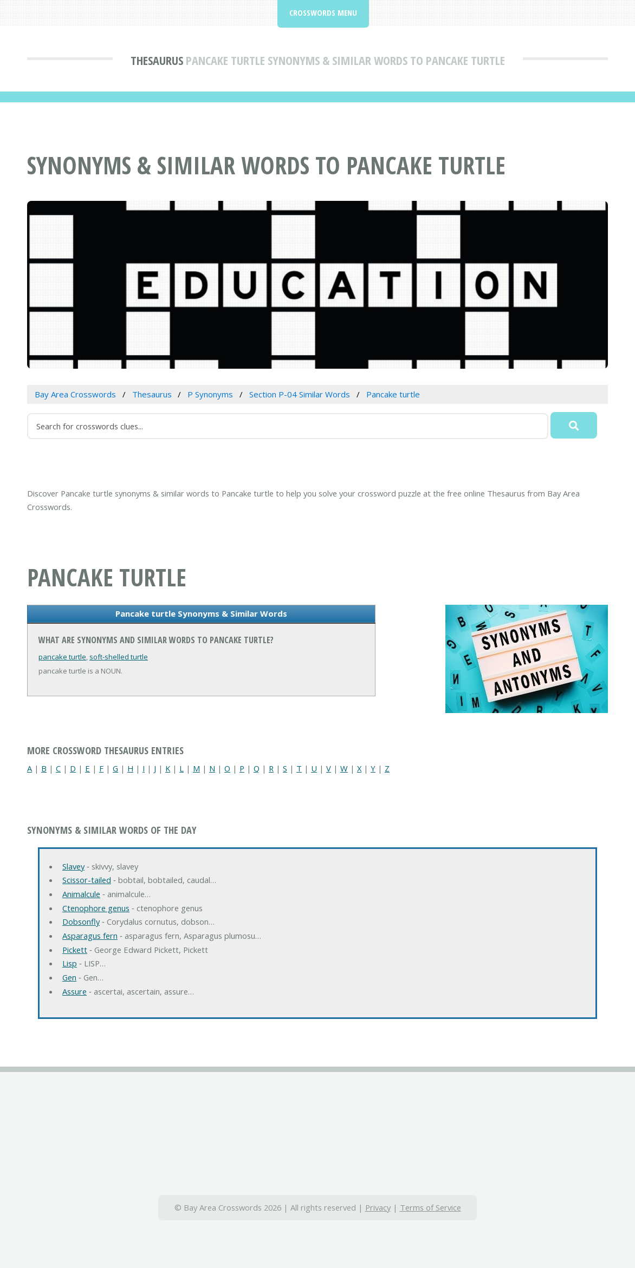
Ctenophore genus (95, 908)
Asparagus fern (90, 935)
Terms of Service (430, 1207)
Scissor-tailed (86, 879)
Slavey (73, 866)
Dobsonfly (81, 921)
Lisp (69, 963)
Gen (69, 977)
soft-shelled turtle (118, 657)
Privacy (378, 1207)
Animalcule (81, 893)
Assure (74, 991)
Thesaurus (157, 60)
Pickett (74, 949)
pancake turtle (62, 657)
